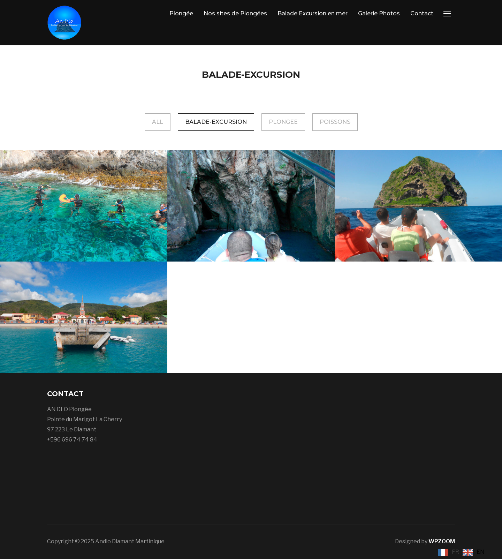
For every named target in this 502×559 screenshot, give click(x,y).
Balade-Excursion (216, 122)
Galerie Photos (379, 13)
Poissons (335, 122)
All (157, 122)
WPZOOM (441, 541)
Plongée (181, 13)
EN (481, 552)
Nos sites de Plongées (235, 13)
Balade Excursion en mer (312, 13)
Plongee (283, 122)
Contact (421, 13)
